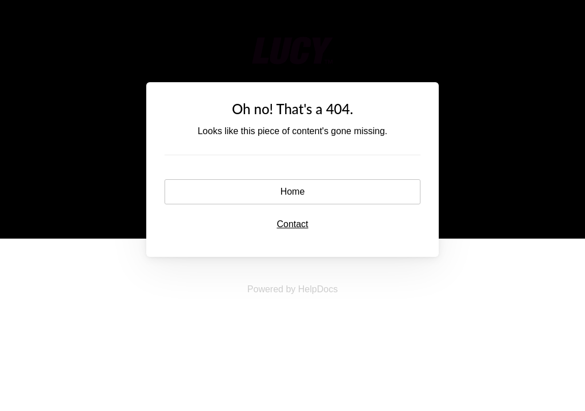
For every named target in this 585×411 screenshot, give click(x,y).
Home (293, 191)
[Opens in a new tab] (292, 289)
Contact (292, 224)
